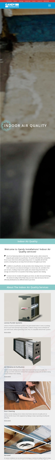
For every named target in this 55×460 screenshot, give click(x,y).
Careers (34, 1)
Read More (7, 332)
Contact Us (39, 1)
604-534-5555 (46, 1)
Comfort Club (27, 1)
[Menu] (49, 5)
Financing (21, 1)
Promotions (9, 1)
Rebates (15, 1)
